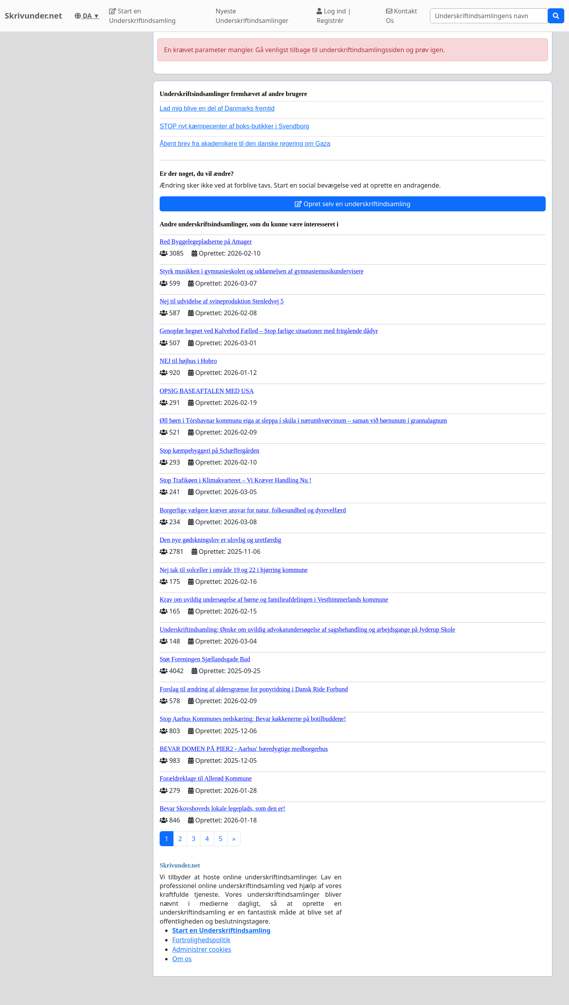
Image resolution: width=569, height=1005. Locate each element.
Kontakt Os (401, 16)
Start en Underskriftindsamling (142, 16)
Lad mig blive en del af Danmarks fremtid (217, 108)
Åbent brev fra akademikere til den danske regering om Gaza (245, 143)
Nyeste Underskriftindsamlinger (252, 16)
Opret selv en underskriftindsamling (353, 203)
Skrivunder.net (33, 15)
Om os (182, 958)
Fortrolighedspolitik (201, 939)
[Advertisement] (76, 150)
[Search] (489, 15)
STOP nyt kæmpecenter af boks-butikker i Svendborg (234, 126)
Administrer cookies (201, 949)
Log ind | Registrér (334, 16)
